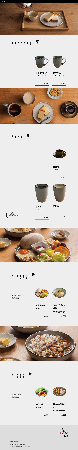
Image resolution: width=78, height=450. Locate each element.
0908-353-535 (13, 443)
